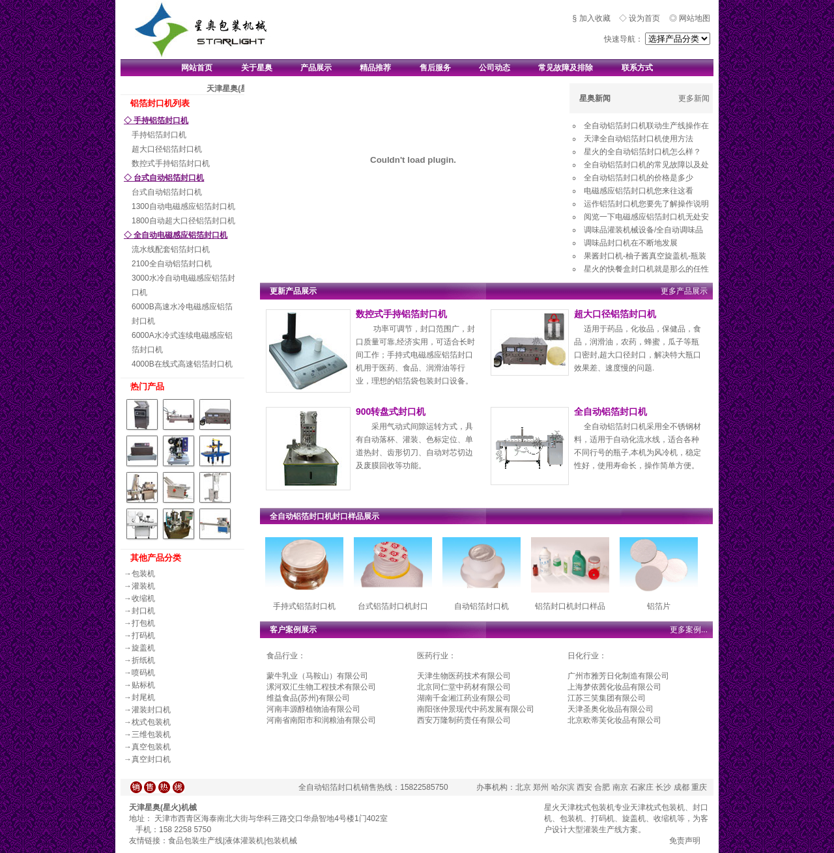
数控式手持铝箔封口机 (171, 163)
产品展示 (316, 67)
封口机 (143, 610)
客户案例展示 (293, 629)
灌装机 (143, 586)
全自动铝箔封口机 (610, 411)
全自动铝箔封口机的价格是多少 (638, 177)
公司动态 (494, 67)
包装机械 (281, 840)
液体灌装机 (244, 840)
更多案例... (689, 629)
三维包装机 (151, 734)
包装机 (143, 573)
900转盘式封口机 (390, 411)
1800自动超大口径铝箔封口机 (183, 220)
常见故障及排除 (565, 67)
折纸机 (143, 660)
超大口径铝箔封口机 (167, 149)
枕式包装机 (151, 722)
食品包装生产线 (195, 840)
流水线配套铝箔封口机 (171, 249)
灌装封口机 (151, 709)
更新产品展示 (293, 291)
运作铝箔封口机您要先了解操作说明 (646, 203)
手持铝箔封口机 (159, 134)
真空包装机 (151, 746)
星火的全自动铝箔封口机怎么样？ (642, 151)
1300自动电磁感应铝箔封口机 (183, 206)
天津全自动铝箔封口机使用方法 (638, 138)
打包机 (143, 623)
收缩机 (143, 598)
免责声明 (684, 840)
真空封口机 (151, 759)
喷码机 (143, 672)
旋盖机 (143, 647)
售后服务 (435, 67)
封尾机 (143, 697)
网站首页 (196, 67)
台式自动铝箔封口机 (167, 192)
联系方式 (637, 67)
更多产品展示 (684, 291)
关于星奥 (256, 67)
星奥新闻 (595, 98)
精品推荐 (375, 67)
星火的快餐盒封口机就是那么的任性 (646, 268)
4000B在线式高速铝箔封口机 (182, 364)
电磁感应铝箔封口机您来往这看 (638, 190)
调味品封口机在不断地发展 (631, 242)
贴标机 (143, 685)
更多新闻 (694, 98)
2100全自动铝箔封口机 (172, 263)
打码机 (143, 635)
